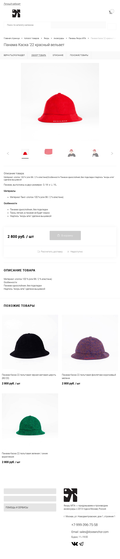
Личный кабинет (12, 4)
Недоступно (75, 251)
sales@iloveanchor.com (94, 531)
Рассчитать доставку (50, 251)
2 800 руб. (30, 385)
